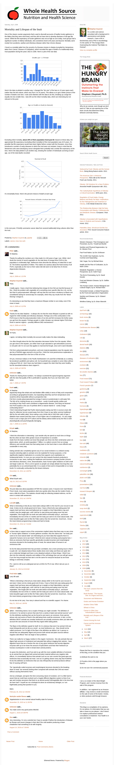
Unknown (13, 373)
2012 (84, 556)
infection (83, 416)
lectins (82, 433)
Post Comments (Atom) (45, 747)
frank (11, 311)
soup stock (83, 508)
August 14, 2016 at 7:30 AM (19, 727)
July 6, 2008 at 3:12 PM (18, 306)
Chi (11, 475)
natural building (85, 464)
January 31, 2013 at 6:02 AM (19, 569)
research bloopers (86, 491)
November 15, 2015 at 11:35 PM (21, 702)
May (85, 632)
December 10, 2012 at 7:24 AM (20, 524)
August (86, 583)
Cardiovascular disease (88, 327)
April (86, 635)
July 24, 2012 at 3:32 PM (18, 481)
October (87, 577)
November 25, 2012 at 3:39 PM (20, 498)
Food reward (84, 379)
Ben (11, 528)
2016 (84, 544)
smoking (83, 505)
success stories (85, 512)
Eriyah (12, 428)
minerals (83, 457)
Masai (82, 447)
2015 (84, 547)
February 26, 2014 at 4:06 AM (20, 692)
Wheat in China (89, 607)
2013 (84, 553)
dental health (84, 344)
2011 (84, 559)
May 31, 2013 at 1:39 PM (18, 603)
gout (81, 399)
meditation (83, 450)
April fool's (83, 310)
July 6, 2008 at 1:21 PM (18, 276)
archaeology (84, 314)
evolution (83, 365)
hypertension (84, 413)
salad (81, 495)
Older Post (70, 741)
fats (81, 375)
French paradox (85, 385)
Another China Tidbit (91, 604)
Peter (12, 251)
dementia (83, 341)
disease (82, 355)
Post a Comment (13, 732)
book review (84, 317)
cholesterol (83, 334)
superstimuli (84, 515)
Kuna (81, 426)
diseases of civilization (87, 358)
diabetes (83, 348)
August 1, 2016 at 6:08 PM (19, 713)
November (88, 574)
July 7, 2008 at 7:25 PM (18, 383)
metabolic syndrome (87, 454)
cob (81, 338)
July (85, 586)
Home (41, 741)
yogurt (82, 532)
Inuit (17, 241)
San (81, 498)
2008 (84, 568)
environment (84, 361)
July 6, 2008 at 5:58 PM (18, 368)
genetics (83, 392)
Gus (11, 717)
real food (83, 488)
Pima (81, 481)
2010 (84, 562)
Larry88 (12, 503)
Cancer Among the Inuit (92, 620)
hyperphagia (84, 409)
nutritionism (84, 467)
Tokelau (82, 525)
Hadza (82, 402)
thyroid (82, 522)
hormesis (83, 406)
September (88, 580)
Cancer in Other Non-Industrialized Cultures (92, 611)
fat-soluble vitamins (86, 372)
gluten (82, 396)
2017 (84, 541)
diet (81, 351)
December (88, 571)
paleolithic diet (85, 474)
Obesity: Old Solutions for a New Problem (94, 184)
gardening (83, 389)
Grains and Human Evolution (94, 601)
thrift (81, 518)
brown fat (83, 321)
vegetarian (83, 529)
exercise (83, 368)
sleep (81, 501)
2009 (84, 565)
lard (81, 430)
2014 (84, 550)
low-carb (22, 241)
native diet (83, 460)
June (86, 629)
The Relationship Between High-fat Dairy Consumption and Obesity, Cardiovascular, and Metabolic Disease (94, 210)
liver (81, 440)
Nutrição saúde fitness (18, 696)
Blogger (66, 760)
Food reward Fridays (87, 382)
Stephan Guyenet (16, 281)
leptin (81, 437)
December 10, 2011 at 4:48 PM (20, 471)
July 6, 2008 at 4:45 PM (18, 325)
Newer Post (10, 741)
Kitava (82, 423)
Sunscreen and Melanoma (93, 598)
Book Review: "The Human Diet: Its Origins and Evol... (94, 594)
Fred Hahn (13, 574)
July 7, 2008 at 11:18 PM (18, 424)
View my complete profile (88, 50)
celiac (82, 331)
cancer (12, 241)
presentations (84, 484)
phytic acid (83, 477)
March (86, 638)
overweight (83, 471)
